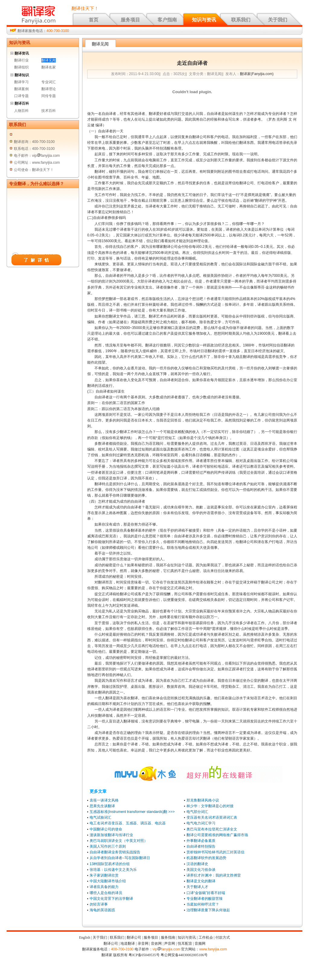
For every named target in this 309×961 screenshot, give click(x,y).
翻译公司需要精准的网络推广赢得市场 (217, 835)
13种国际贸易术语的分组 (110, 864)
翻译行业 (21, 60)
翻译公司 (134, 937)
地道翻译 (127, 943)
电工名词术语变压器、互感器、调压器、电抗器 (128, 823)
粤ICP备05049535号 (144, 955)
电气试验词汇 (100, 817)
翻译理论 (48, 89)
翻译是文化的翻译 (200, 881)
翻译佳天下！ (85, 8)
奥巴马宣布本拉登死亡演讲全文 (211, 829)
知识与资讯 (204, 19)
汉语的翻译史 (197, 864)
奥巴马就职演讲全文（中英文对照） (119, 841)
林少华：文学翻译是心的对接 (210, 806)
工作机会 (206, 937)
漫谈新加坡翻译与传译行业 (111, 835)
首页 (93, 19)
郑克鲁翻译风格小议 (202, 800)
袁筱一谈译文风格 (104, 800)
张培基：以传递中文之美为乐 (113, 870)
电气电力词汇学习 (200, 823)
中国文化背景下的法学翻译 (111, 898)
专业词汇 (48, 82)
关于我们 (277, 19)
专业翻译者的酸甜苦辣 (204, 898)
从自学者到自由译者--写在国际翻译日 (120, 858)
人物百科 (21, 111)
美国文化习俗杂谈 (200, 870)
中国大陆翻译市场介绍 (108, 881)
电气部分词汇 (197, 812)
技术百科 (48, 111)
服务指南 (168, 937)
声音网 (169, 943)
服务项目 (130, 19)
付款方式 (222, 937)
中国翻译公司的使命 (106, 829)
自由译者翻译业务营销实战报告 (115, 852)
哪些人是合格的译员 (106, 893)
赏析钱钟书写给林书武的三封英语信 (215, 852)
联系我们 (240, 19)
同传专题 (48, 96)
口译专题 (21, 96)
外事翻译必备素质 (200, 841)
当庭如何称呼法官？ (202, 904)
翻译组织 (21, 67)
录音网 (143, 943)
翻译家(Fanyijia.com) (256, 74)
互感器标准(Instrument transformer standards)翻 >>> (132, 812)
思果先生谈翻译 (102, 806)
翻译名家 (48, 67)
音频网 (200, 943)
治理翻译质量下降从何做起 (208, 910)
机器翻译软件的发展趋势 (206, 858)
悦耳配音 (185, 943)
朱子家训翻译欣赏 (104, 875)
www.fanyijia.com (213, 949)
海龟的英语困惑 (102, 910)
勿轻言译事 (99, 904)
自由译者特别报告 (200, 846)
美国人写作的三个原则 (108, 846)
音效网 (156, 943)
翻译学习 (21, 82)
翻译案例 (21, 89)
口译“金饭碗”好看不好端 (205, 893)
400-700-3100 (57, 31)
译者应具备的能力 (104, 887)
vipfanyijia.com (166, 949)
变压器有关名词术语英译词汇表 (211, 817)
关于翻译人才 (197, 887)
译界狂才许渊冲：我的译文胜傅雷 (213, 875)
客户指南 (167, 19)
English (84, 937)
